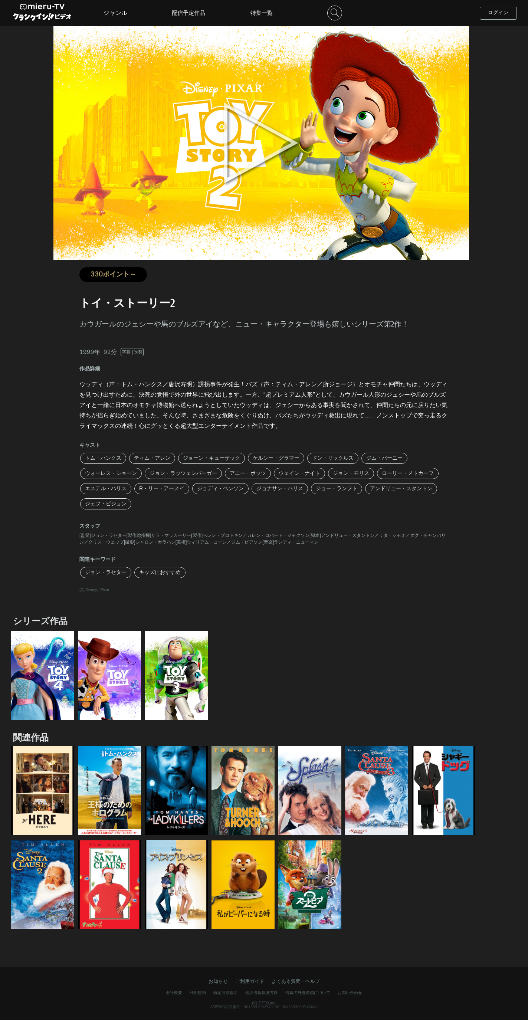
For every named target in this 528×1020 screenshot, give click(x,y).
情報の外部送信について (307, 993)
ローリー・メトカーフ (408, 473)
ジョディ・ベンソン (220, 488)
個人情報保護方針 (261, 993)
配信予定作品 (188, 13)
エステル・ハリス (106, 488)
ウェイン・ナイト (299, 473)
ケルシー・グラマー (276, 458)
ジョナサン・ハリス (279, 488)
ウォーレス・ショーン (111, 473)
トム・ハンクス (103, 458)
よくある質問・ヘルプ (296, 981)
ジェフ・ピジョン (106, 503)
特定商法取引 (225, 993)
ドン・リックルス (333, 458)
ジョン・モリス (351, 473)
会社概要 (174, 993)
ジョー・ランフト (336, 488)
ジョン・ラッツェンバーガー (183, 473)
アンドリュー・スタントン (401, 488)
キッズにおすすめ (160, 572)
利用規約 (198, 993)
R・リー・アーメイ (161, 488)
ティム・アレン (152, 458)
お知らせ (218, 981)
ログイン (498, 12)
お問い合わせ (350, 993)
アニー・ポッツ (248, 473)
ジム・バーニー (384, 458)
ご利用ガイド (249, 981)
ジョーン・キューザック (211, 458)
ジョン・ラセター (106, 572)
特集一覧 (261, 13)
